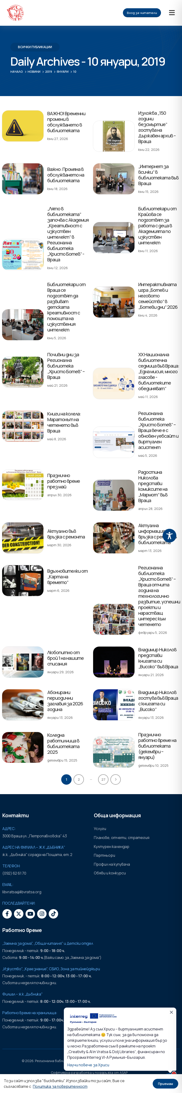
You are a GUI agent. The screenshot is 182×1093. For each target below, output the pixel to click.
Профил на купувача (112, 864)
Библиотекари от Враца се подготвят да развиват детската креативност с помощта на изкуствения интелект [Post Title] (66, 307)
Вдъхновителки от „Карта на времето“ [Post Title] (67, 576)
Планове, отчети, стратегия (121, 837)
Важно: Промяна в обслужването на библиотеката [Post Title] (65, 175)
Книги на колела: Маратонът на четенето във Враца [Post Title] (64, 422)
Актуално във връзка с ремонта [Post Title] (66, 534)
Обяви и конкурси (110, 873)
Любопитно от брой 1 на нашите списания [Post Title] (65, 658)
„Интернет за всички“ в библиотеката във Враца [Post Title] (158, 174)
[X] (18, 914)
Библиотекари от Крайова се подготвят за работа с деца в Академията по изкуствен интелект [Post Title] (157, 225)
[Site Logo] (15, 12)
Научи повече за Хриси (88, 1065)
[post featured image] (23, 126)
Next (115, 779)
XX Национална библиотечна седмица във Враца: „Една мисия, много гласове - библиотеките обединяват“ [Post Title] (158, 371)
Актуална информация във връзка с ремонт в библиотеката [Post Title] (157, 534)
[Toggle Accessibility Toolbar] (169, 535)
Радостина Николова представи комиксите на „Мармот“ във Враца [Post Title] (152, 486)
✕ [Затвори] (171, 1012)
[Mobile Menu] (172, 12)
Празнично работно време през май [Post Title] (63, 481)
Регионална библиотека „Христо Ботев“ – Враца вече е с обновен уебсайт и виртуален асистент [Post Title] (158, 430)
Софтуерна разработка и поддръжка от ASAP (89, 1072)
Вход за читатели (142, 13)
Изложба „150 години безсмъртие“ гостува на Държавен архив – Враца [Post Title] (157, 127)
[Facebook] (7, 914)
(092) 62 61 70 (14, 873)
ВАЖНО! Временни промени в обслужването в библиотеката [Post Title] (66, 122)
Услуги (100, 828)
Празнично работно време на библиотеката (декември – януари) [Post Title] (157, 745)
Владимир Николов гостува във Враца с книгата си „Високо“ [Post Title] (158, 700)
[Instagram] (42, 914)
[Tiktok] (53, 914)
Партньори (104, 855)
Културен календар (111, 846)
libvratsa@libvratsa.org (21, 891)
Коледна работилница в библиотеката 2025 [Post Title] (63, 743)
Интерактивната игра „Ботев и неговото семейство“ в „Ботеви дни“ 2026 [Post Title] (158, 295)
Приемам (165, 1083)
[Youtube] (30, 914)
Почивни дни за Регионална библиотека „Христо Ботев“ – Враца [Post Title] (66, 365)
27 (103, 779)
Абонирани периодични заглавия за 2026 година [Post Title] (65, 700)
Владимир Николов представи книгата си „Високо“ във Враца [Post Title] (158, 658)
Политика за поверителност (60, 1086)
